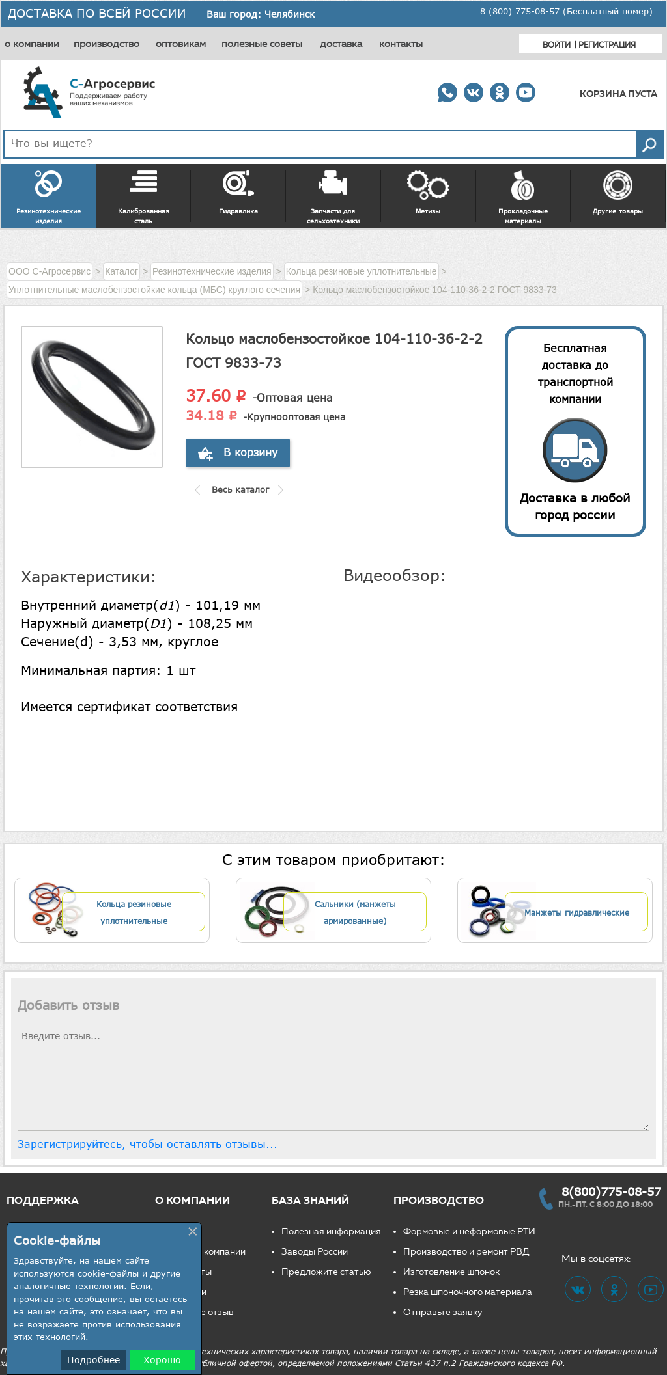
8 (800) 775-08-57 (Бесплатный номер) (566, 11)
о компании (32, 43)
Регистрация (607, 44)
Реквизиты (188, 1271)
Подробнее (93, 1359)
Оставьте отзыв (199, 1312)
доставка (341, 43)
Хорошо (162, 1359)
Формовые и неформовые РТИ (469, 1231)
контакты (401, 43)
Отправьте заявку (443, 1312)
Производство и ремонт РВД (466, 1251)
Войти (557, 44)
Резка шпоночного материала (467, 1292)
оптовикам (181, 43)
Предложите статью (326, 1271)
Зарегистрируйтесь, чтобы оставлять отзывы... (147, 1144)
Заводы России (314, 1251)
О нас (177, 1231)
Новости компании (205, 1251)
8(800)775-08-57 (611, 1191)
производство (106, 43)
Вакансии (185, 1292)
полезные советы (261, 43)
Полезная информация (331, 1231)
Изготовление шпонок (451, 1271)
